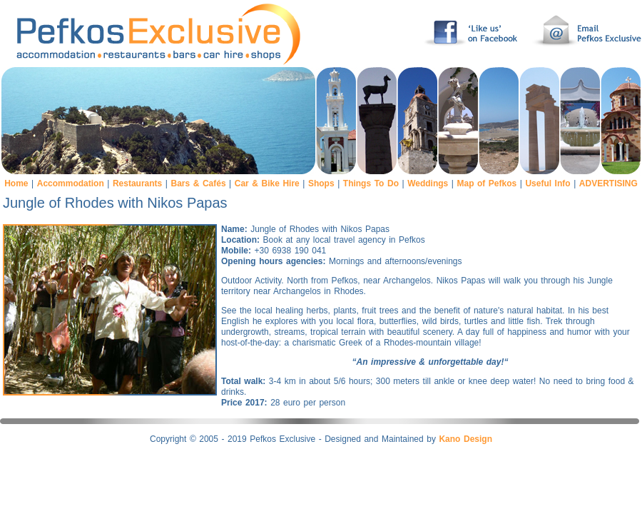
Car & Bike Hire (267, 183)
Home (16, 183)
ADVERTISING (608, 183)
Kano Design (465, 439)
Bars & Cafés (197, 183)
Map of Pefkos (486, 183)
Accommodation (70, 183)
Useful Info (547, 183)
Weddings (427, 183)
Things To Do (371, 183)
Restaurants (137, 183)
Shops (321, 183)
